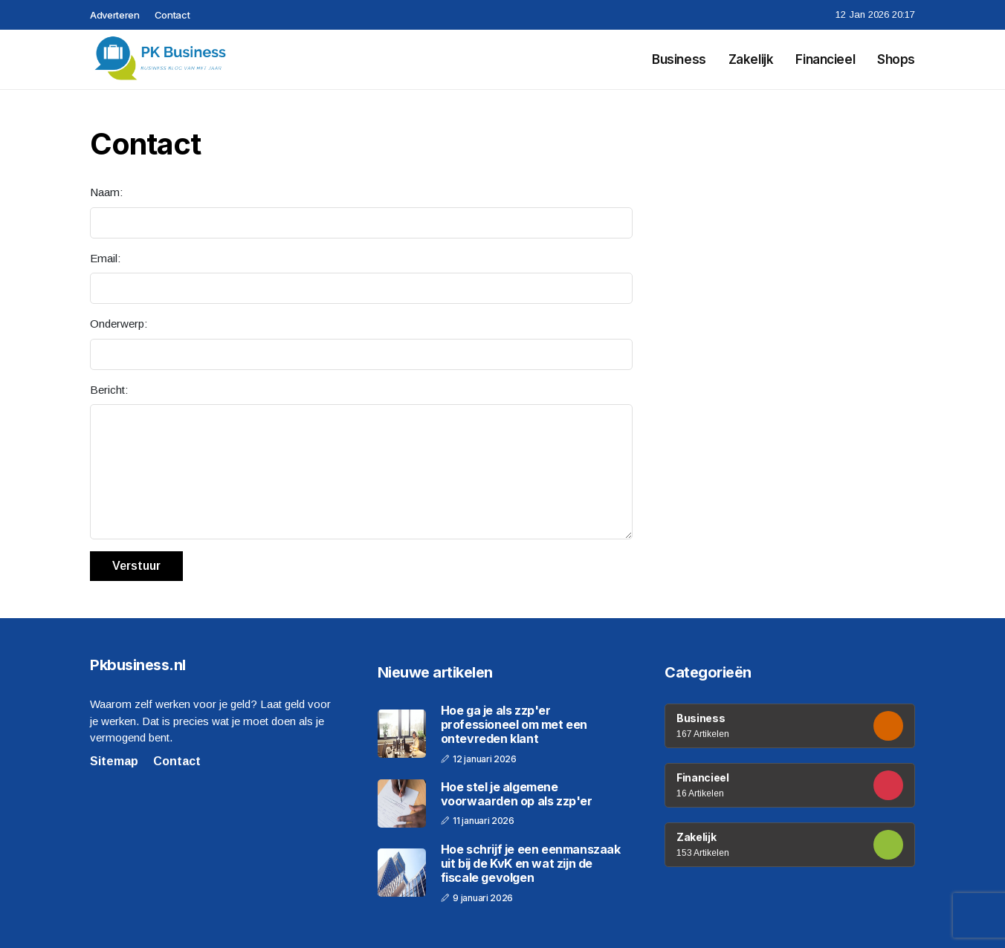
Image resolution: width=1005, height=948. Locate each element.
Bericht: (109, 389)
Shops (896, 59)
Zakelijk (751, 59)
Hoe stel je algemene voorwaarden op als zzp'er (516, 794)
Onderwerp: (118, 323)
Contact (172, 15)
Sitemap (114, 761)
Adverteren (115, 15)
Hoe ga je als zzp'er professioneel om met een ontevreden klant (514, 725)
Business (679, 59)
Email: (105, 258)
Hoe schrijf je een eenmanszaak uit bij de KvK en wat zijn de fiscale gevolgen (531, 864)
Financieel (825, 59)
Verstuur (136, 565)
